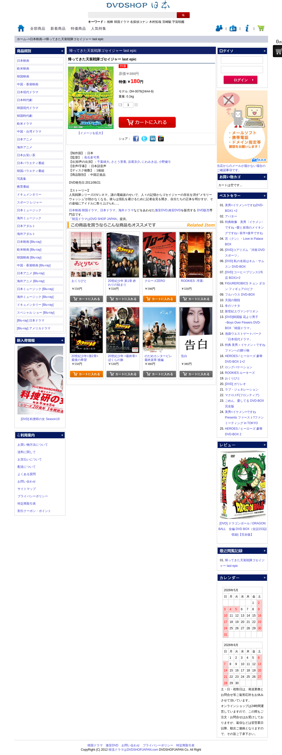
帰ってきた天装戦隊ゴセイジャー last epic (74, 39)
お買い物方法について (32, 444)
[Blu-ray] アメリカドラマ (33, 328)
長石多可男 (91, 157)
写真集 (21, 179)
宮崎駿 (166, 22)
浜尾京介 (134, 162)
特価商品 (78, 28)
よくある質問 (26, 474)
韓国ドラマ (121, 22)
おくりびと (232, 378)
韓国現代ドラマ (27, 108)
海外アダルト (26, 234)
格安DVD (174, 210)
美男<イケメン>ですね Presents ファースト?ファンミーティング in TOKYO (244, 417)
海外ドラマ (126, 210)
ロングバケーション (238, 367)
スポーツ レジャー (29, 202)
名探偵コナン (139, 22)
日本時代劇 (24, 100)
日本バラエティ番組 (30, 163)
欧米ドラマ (24, 123)
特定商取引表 (26, 503)
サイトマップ (26, 489)
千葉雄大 (103, 162)
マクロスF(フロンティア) (242, 395)
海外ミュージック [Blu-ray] (35, 297)
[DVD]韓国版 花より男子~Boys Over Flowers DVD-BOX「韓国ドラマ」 (243, 322)
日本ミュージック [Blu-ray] (35, 289)
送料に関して (26, 452)
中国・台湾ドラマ (29, 131)
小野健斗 (165, 162)
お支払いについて (29, 459)
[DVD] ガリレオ (235, 384)
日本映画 (36, 39)
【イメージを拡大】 (90, 133)
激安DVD (161, 210)
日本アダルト (26, 226)
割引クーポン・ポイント (34, 511)
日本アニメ (24, 139)
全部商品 (37, 28)
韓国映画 (23, 76)
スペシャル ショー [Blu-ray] (35, 312)
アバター (231, 216)
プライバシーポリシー (32, 496)
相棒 (110, 22)
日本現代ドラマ (27, 92)
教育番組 (23, 186)
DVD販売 (203, 210)
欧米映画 (23, 68)
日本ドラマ (107, 210)
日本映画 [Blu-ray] (29, 242)
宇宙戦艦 (178, 22)
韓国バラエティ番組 (30, 171)
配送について (26, 467)
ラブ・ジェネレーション (241, 389)
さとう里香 (118, 162)
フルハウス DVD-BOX (240, 294)
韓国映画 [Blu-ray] (29, 257)
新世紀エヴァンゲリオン (241, 311)
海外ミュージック (29, 218)
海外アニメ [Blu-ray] (30, 281)
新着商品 (58, 28)
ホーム (21, 39)
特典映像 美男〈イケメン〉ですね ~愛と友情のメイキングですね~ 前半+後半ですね (245, 227)
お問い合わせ (26, 481)
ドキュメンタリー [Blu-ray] (35, 305)
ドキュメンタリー (29, 194)
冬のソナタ (232, 306)
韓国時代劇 (24, 116)
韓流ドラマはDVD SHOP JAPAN (94, 219)
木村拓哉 (155, 22)
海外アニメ (24, 147)
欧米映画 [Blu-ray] (29, 249)
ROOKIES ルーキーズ (240, 373)
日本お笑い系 (26, 155)
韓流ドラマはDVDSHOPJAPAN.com (133, 749)
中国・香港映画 (27, 84)
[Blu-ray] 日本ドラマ (30, 320)
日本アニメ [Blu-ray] (30, 273)
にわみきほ (149, 162)
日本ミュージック (29, 210)
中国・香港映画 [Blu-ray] (33, 265)
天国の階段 (232, 300)
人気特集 (98, 28)
